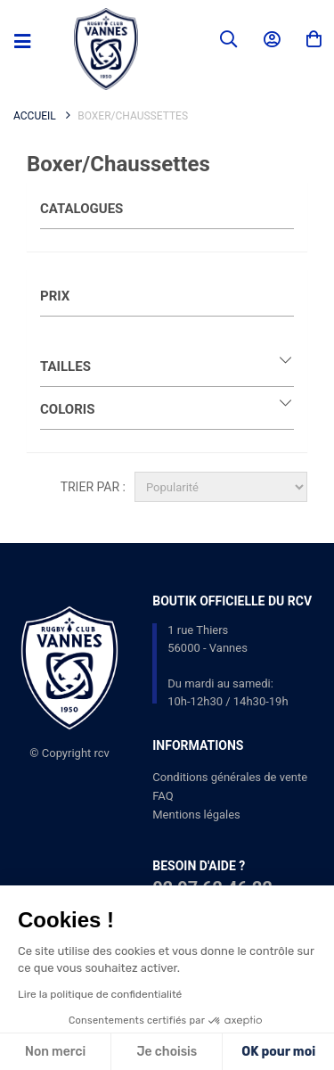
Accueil (34, 116)
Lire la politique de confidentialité (100, 994)
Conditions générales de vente (229, 777)
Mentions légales (196, 814)
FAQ (162, 795)
